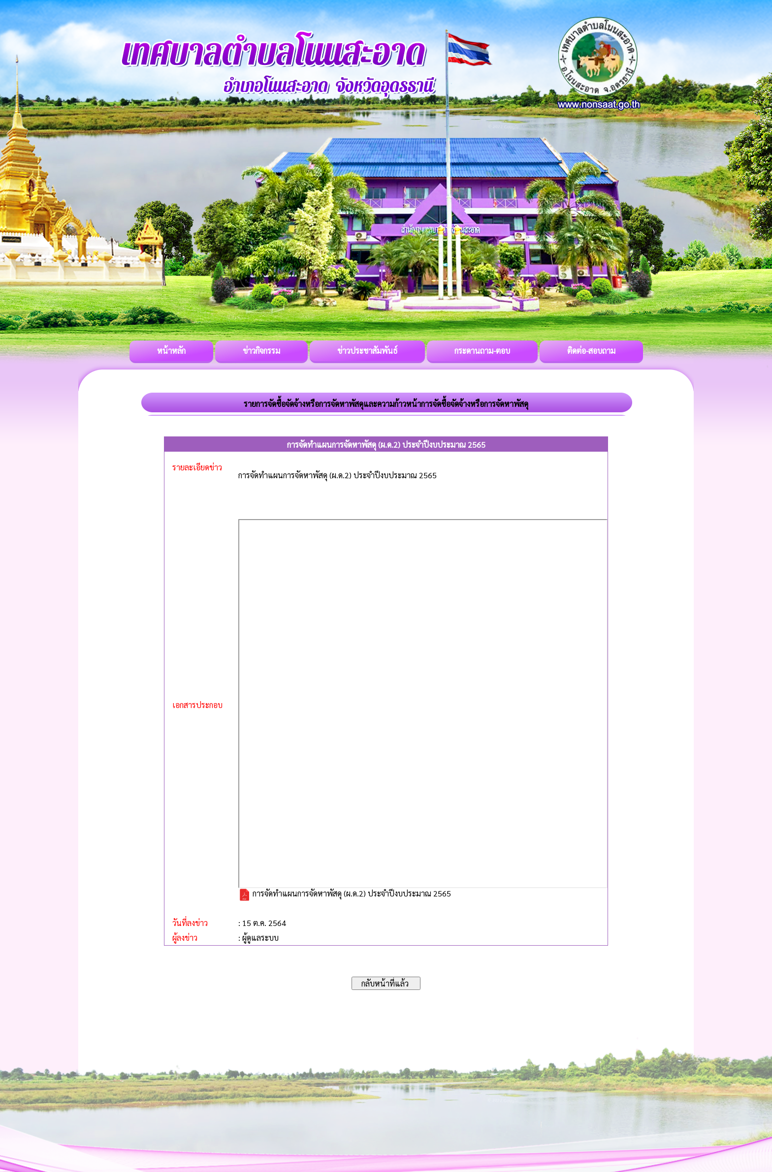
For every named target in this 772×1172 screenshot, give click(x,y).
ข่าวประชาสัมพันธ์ (367, 350)
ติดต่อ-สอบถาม (591, 350)
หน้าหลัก (171, 350)
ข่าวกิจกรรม (261, 350)
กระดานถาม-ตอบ (482, 350)
